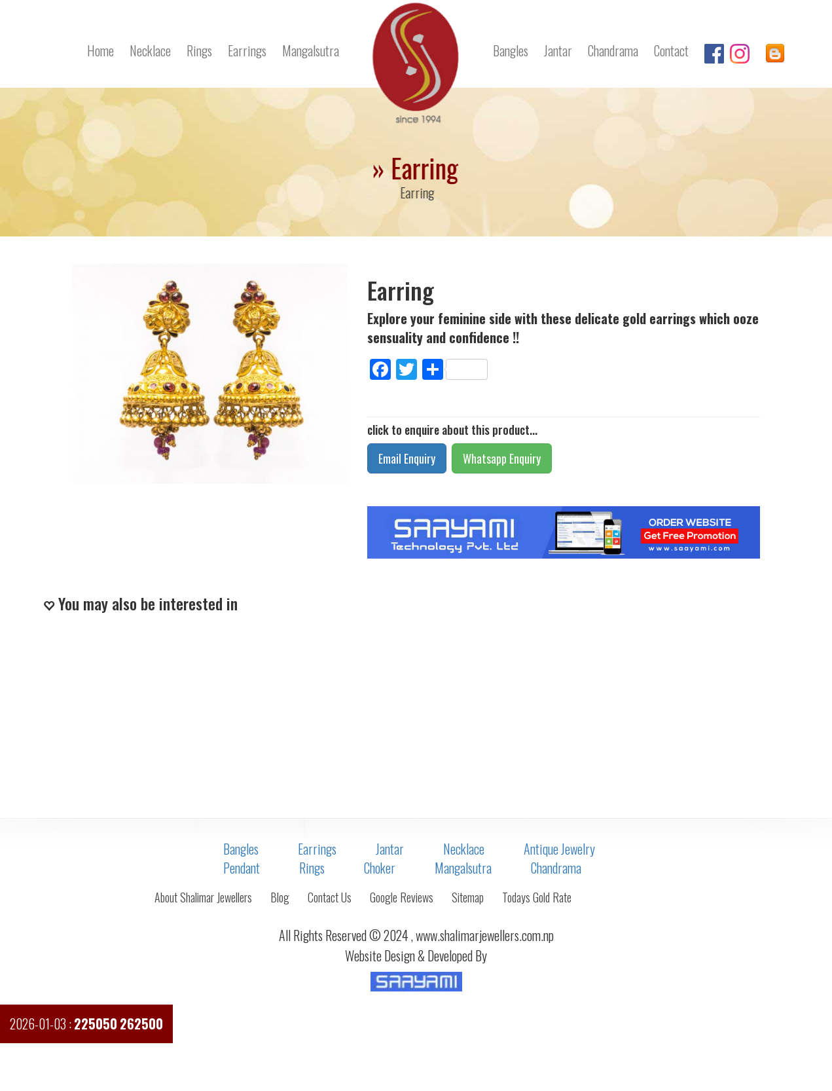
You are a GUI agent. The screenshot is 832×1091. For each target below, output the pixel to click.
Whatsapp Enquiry (502, 458)
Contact (671, 50)
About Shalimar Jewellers (203, 897)
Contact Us (330, 897)
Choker (379, 868)
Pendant (241, 868)
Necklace (150, 50)
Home (100, 50)
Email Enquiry (406, 458)
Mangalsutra (310, 50)
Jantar (558, 50)
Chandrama (613, 50)
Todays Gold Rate (536, 897)
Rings (199, 50)
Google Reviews (401, 897)
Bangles (510, 50)
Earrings (247, 50)
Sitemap (468, 897)
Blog (279, 897)
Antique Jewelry (559, 849)
